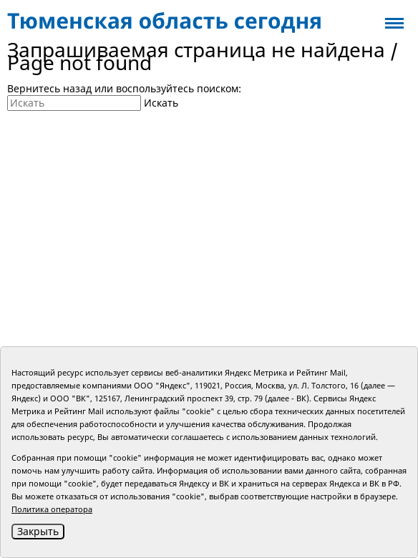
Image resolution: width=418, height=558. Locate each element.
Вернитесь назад (49, 88)
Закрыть (38, 531)
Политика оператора (51, 509)
